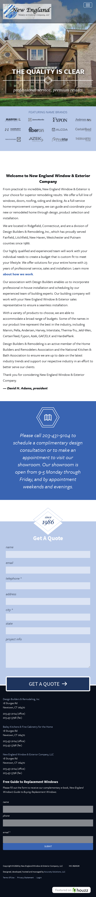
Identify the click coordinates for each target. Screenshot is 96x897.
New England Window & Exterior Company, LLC (28, 754)
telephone (13, 578)
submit (48, 846)
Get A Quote (44, 683)
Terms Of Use (8, 877)
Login (39, 877)
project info (14, 639)
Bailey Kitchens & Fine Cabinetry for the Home (28, 727)
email (9, 562)
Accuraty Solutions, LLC (54, 871)
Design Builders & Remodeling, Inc (21, 699)
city (8, 609)
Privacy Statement (25, 877)
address (11, 594)
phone (6, 816)
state (9, 623)
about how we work (18, 274)
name (9, 547)
